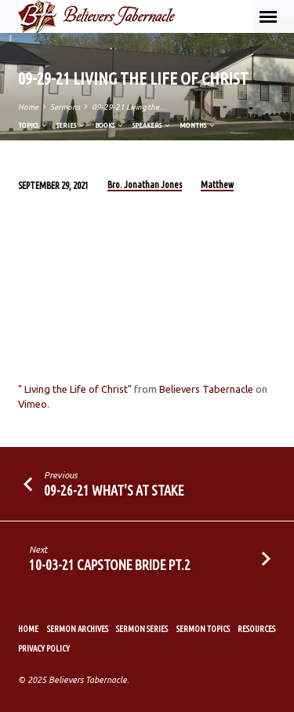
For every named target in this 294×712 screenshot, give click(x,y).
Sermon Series (142, 629)
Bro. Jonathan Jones (144, 185)
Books (110, 125)
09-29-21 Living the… (129, 107)
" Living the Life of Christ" (75, 388)
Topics (33, 125)
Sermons (65, 107)
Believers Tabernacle (206, 388)
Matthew (217, 185)
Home (28, 107)
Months (198, 125)
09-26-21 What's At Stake (114, 490)
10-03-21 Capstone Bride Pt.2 (110, 564)
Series (71, 125)
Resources (256, 629)
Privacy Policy (44, 648)
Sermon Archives (77, 629)
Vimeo (32, 403)
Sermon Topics (203, 629)
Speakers (152, 125)
